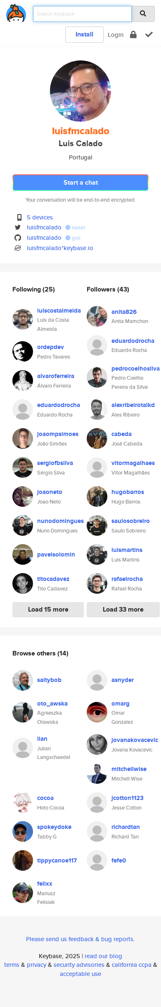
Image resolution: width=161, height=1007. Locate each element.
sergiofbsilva (55, 462)
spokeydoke (54, 826)
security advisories (79, 964)
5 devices (40, 217)
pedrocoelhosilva (135, 368)
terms (11, 964)
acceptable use (80, 973)
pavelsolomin (56, 554)
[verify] (149, 34)
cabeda (121, 433)
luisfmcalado (44, 227)
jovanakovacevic (134, 739)
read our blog (103, 956)
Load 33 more (123, 609)
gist (72, 238)
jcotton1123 (127, 797)
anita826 (124, 311)
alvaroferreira (55, 376)
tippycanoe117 (57, 860)
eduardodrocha (58, 405)
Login (115, 34)
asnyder (122, 679)
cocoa (45, 797)
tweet (75, 227)
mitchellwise (129, 768)
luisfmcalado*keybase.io (60, 247)
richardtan (125, 826)
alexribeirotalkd (133, 405)
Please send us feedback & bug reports (79, 939)
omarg (120, 703)
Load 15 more (48, 609)
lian (42, 738)
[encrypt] (133, 34)
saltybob (49, 679)
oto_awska (52, 703)
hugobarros (127, 491)
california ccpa (132, 964)
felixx (44, 883)
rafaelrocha (127, 578)
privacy (36, 964)
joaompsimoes (57, 433)
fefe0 (118, 860)
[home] (16, 11)
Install (84, 34)
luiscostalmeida (59, 310)
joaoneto (49, 491)
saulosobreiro (130, 520)
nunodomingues (60, 520)
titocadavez (53, 578)
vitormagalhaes (133, 462)
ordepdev (50, 347)
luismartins (126, 549)
